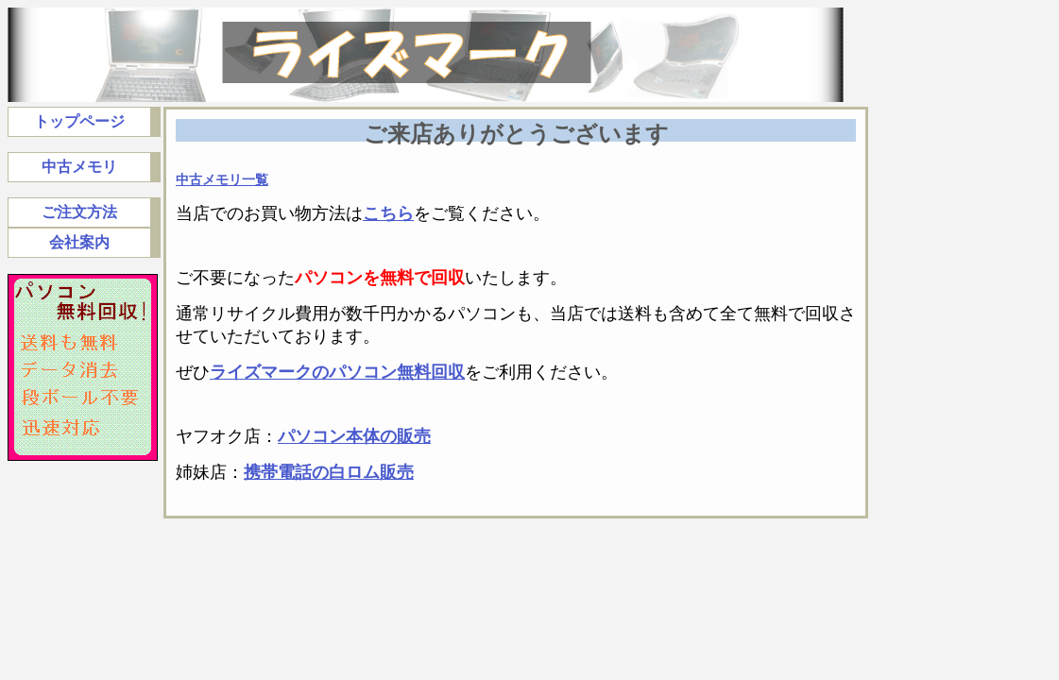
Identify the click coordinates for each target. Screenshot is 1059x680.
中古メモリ (79, 167)
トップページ (79, 121)
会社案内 (79, 242)
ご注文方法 (79, 212)
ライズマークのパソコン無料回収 (337, 372)
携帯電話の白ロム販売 (329, 472)
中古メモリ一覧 (222, 180)
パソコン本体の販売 (354, 436)
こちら (388, 213)
